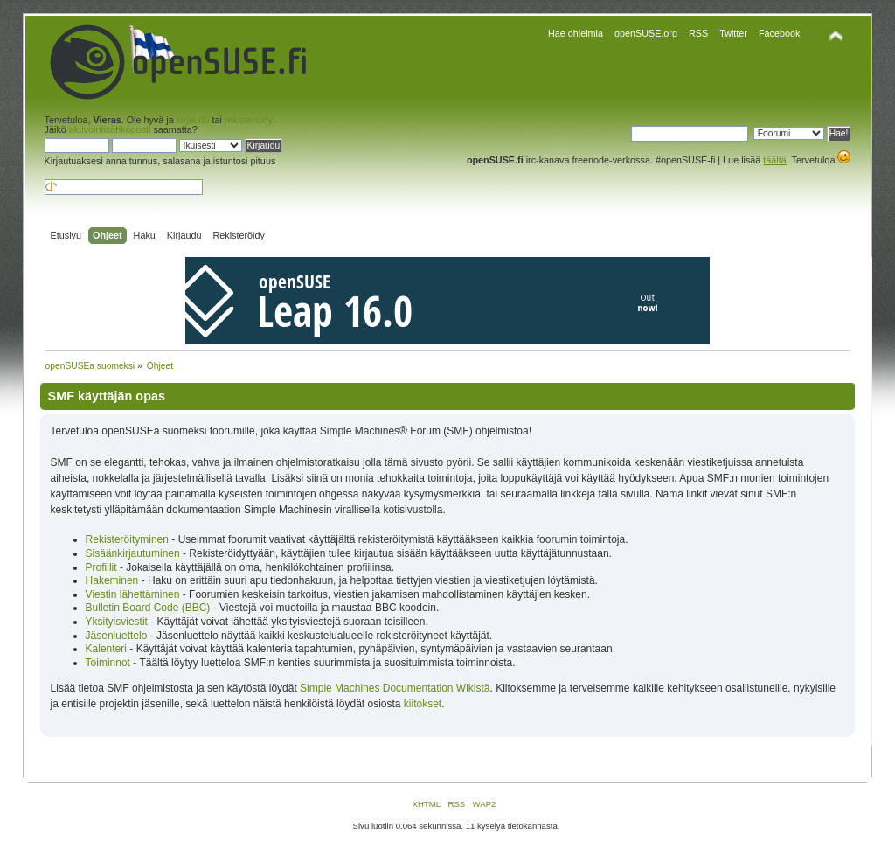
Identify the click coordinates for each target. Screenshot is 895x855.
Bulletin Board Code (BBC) (149, 607)
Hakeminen (112, 580)
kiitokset (422, 704)
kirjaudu (193, 120)
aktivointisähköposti (110, 129)
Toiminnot (108, 663)
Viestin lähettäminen (133, 594)
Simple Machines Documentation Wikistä (394, 688)
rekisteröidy (248, 120)
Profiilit (101, 567)
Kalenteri (106, 649)
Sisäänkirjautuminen (133, 553)
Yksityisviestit (117, 621)
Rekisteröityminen (127, 539)
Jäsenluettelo (117, 635)
